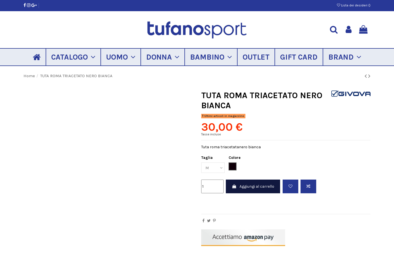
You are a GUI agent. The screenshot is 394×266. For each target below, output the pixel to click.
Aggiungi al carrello (253, 186)
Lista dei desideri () (353, 5)
